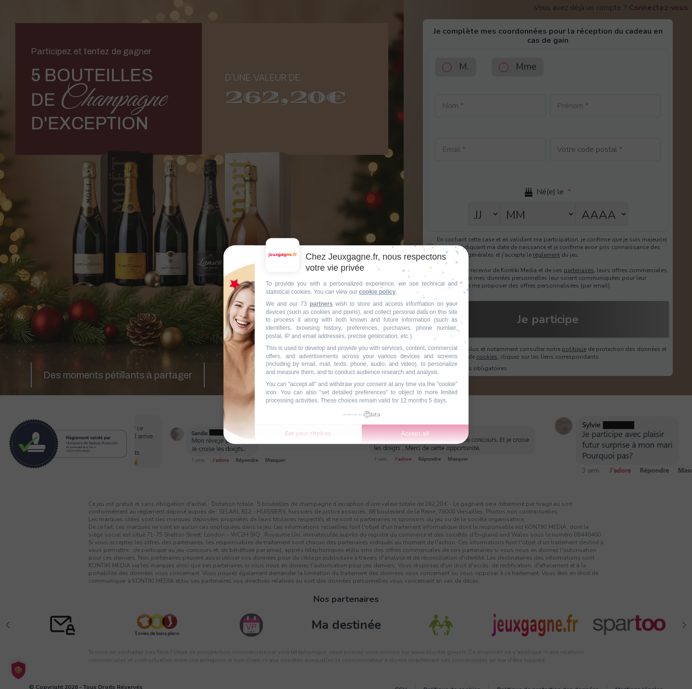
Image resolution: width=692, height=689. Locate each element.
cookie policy (377, 291)
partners (321, 304)
